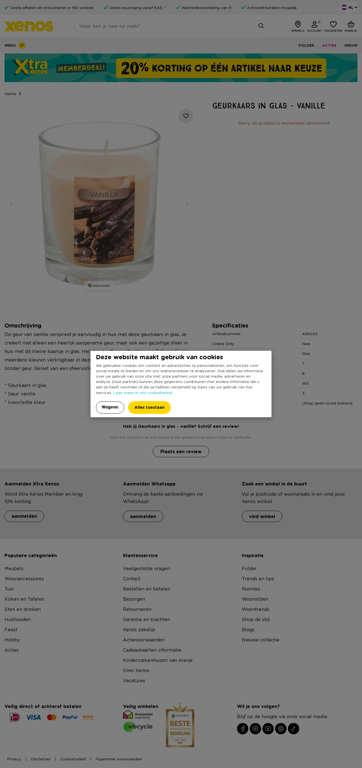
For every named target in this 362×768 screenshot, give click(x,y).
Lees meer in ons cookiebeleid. (143, 392)
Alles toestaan (149, 407)
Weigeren (110, 407)
